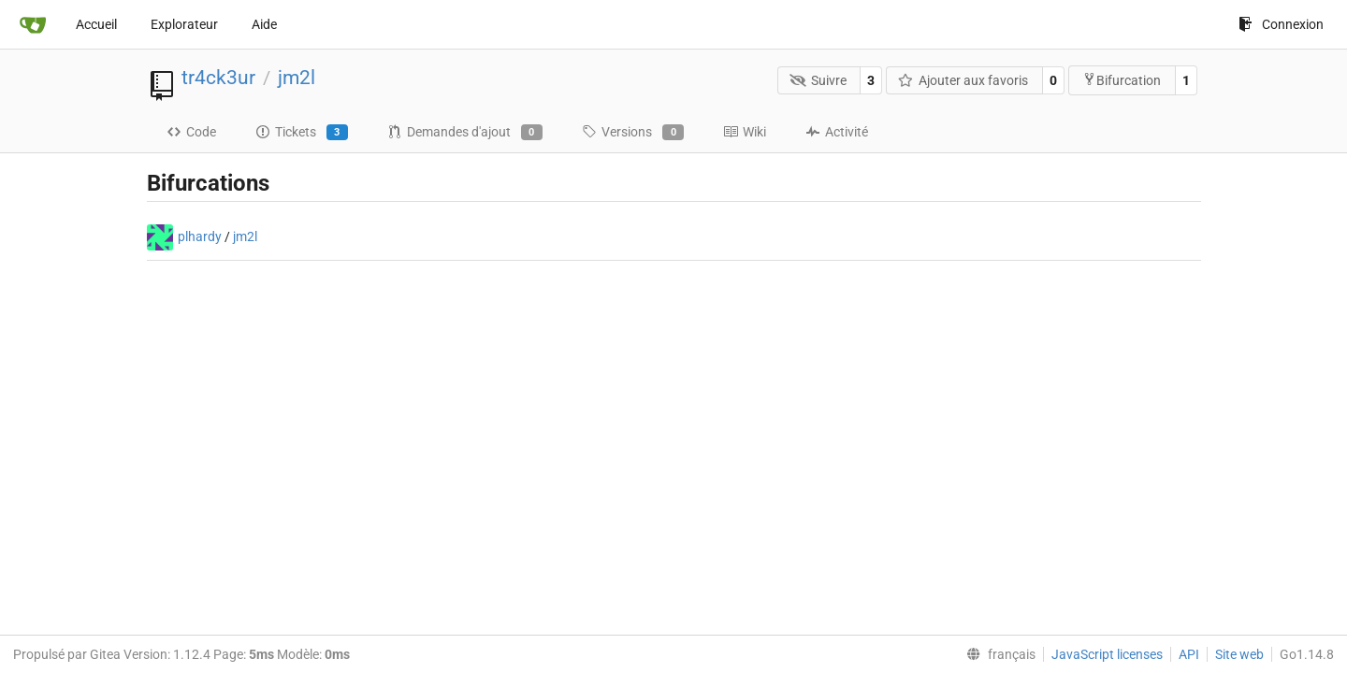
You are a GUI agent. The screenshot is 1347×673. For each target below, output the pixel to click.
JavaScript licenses (1107, 654)
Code (191, 131)
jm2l (296, 77)
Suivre (818, 80)
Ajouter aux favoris (963, 80)
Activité (836, 131)
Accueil (96, 24)
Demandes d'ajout (465, 132)
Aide (264, 24)
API (1189, 654)
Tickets (301, 132)
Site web (1239, 654)
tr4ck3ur (218, 77)
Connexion (1281, 24)
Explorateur (184, 24)
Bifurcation (1121, 80)
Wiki (744, 131)
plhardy (200, 236)
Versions (633, 132)
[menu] (997, 654)
